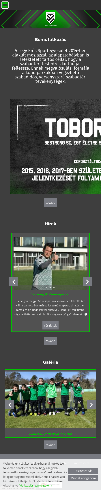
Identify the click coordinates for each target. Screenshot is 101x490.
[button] (87, 281)
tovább (50, 203)
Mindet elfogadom (83, 478)
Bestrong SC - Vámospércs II (50, 294)
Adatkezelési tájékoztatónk (35, 485)
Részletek (50, 325)
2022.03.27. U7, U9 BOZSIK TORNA (50, 432)
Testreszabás (83, 471)
